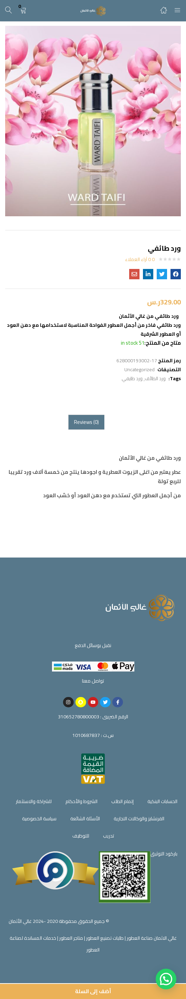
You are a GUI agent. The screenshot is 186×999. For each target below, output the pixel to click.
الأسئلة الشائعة (85, 818)
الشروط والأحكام (81, 801)
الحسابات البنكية (162, 801)
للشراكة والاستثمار (34, 801)
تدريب (108, 835)
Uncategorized (139, 369)
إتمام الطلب (122, 801)
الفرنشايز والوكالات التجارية (139, 818)
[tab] (86, 422)
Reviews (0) (86, 422)
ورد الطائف (155, 378)
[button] (23, 10)
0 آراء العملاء (140, 259)
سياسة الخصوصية (39, 818)
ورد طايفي (132, 378)
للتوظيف (80, 835)
